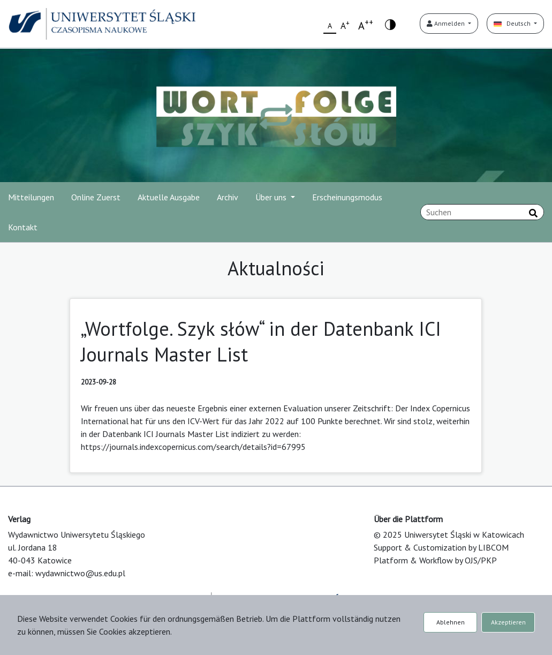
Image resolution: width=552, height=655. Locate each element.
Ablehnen (450, 622)
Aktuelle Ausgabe (169, 197)
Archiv (227, 197)
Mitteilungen (31, 197)
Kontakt (22, 227)
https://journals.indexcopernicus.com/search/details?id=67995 (193, 446)
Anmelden (446, 23)
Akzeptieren (508, 622)
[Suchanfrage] (482, 212)
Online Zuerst (95, 197)
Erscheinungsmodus (347, 197)
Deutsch (513, 23)
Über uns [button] (272, 197)
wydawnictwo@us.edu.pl (80, 573)
